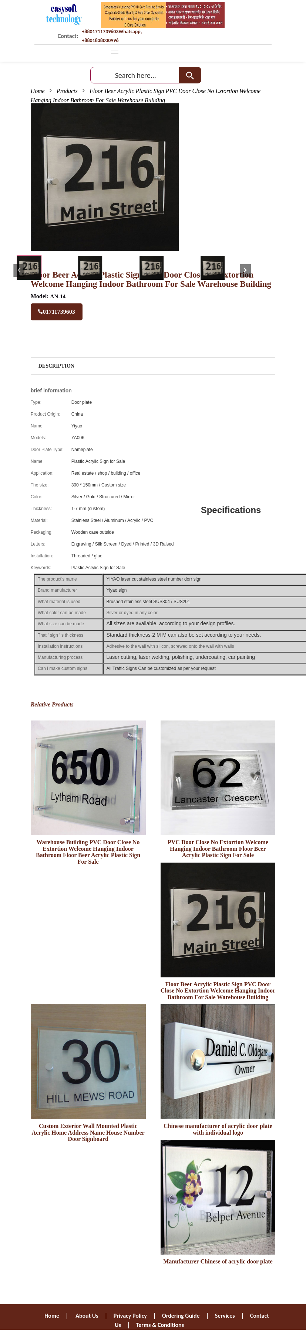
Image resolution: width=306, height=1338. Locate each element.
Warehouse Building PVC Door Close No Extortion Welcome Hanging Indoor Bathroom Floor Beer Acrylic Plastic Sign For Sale (88, 852)
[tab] (29, 268)
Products (67, 91)
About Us (86, 1315)
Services (225, 1315)
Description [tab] (56, 366)
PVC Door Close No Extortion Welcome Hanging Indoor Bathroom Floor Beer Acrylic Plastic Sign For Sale (218, 848)
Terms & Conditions (160, 1324)
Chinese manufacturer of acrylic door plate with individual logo (218, 1129)
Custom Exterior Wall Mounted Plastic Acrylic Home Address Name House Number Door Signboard (88, 1132)
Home (38, 91)
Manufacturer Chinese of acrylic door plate (218, 1261)
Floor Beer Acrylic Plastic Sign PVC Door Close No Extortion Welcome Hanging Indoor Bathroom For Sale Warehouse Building (218, 990)
